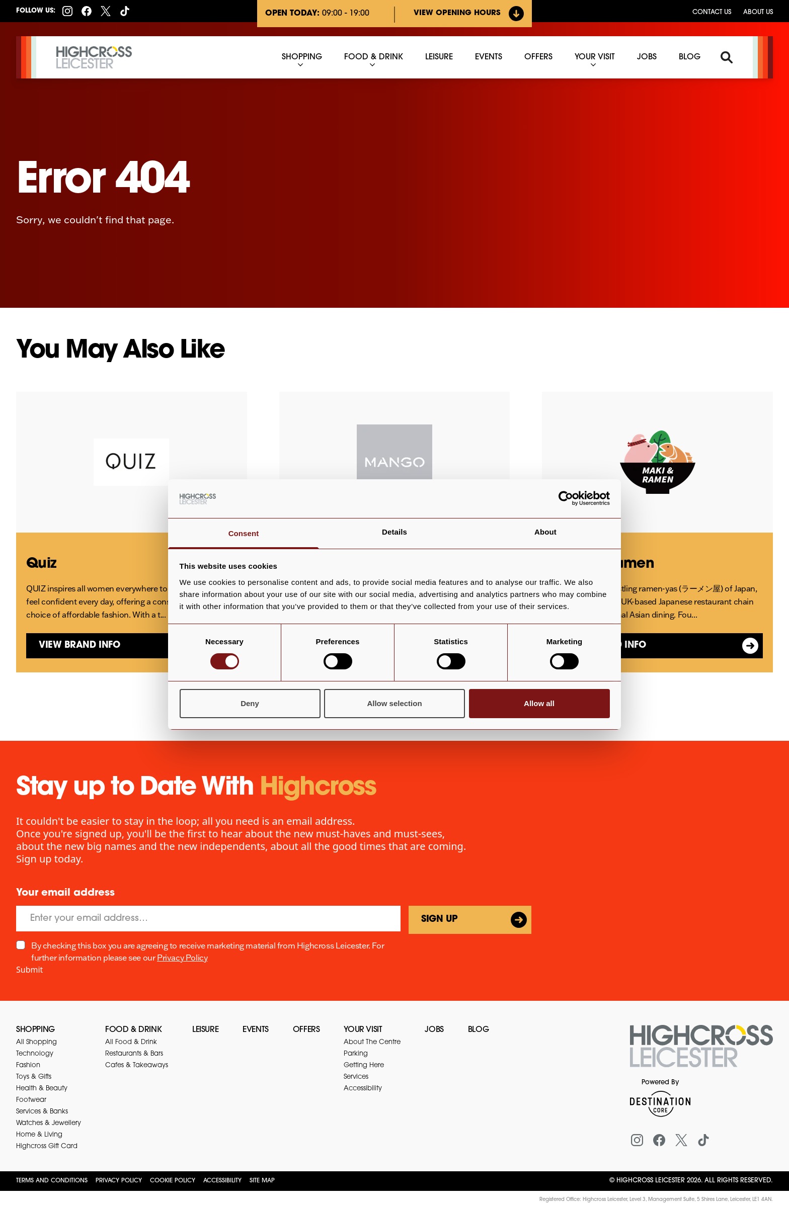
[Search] (727, 57)
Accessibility (222, 1181)
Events (256, 1030)
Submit (29, 969)
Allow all (539, 703)
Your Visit (363, 1030)
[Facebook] (87, 11)
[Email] (208, 918)
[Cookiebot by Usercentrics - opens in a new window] (566, 498)
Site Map (262, 1181)
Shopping (35, 1030)
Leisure (205, 1030)
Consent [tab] (243, 533)
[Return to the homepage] (701, 1052)
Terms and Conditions (52, 1181)
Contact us (711, 12)
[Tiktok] (125, 11)
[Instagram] (67, 11)
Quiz (41, 564)
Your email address (65, 893)
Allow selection (394, 703)
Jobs (434, 1030)
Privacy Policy (182, 958)
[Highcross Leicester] (94, 57)
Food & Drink (133, 1030)
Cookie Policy (172, 1181)
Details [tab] (394, 532)
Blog (478, 1030)
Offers (306, 1030)
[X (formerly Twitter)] (106, 11)
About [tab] (545, 532)
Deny (250, 703)
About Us (758, 12)
